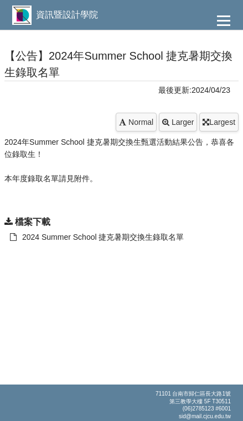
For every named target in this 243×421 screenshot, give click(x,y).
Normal (136, 122)
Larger (178, 122)
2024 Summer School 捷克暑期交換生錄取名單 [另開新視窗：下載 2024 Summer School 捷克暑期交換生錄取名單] (97, 237)
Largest (219, 122)
